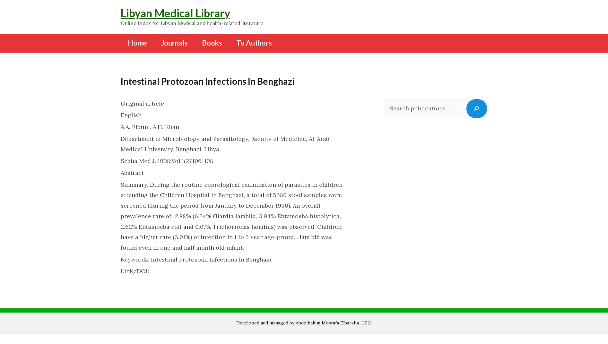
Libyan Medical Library (175, 13)
